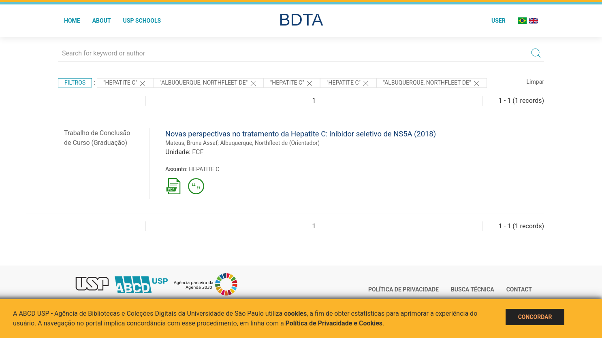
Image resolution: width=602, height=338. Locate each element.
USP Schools (142, 20)
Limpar (535, 82)
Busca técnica (472, 289)
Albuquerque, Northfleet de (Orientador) (270, 143)
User (498, 20)
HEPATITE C (204, 169)
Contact (519, 289)
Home (72, 20)
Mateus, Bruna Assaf (191, 143)
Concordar (535, 317)
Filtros (74, 82)
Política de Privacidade (403, 289)
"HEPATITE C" (125, 83)
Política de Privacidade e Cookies (334, 323)
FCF (197, 152)
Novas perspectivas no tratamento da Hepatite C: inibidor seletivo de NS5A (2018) (300, 134)
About (101, 20)
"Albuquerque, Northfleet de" (208, 83)
